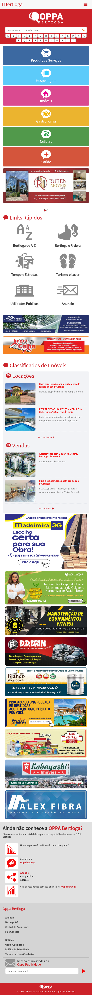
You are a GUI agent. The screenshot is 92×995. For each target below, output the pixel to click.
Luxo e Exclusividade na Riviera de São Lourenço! (59, 482)
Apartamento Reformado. (52, 461)
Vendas (20, 445)
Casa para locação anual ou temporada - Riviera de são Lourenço (60, 385)
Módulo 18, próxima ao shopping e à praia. (61, 391)
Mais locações (46, 437)
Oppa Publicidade (14, 944)
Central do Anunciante (17, 927)
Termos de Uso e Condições (19, 954)
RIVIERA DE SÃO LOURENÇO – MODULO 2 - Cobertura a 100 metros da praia (60, 410)
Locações (23, 375)
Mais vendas (46, 508)
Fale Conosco (12, 931)
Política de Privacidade (17, 949)
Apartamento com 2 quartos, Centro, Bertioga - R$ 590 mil (58, 455)
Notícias (9, 940)
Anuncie (9, 917)
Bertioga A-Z (11, 922)
